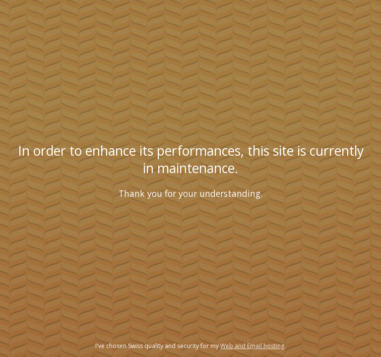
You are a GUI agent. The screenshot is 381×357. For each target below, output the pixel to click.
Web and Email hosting (252, 346)
